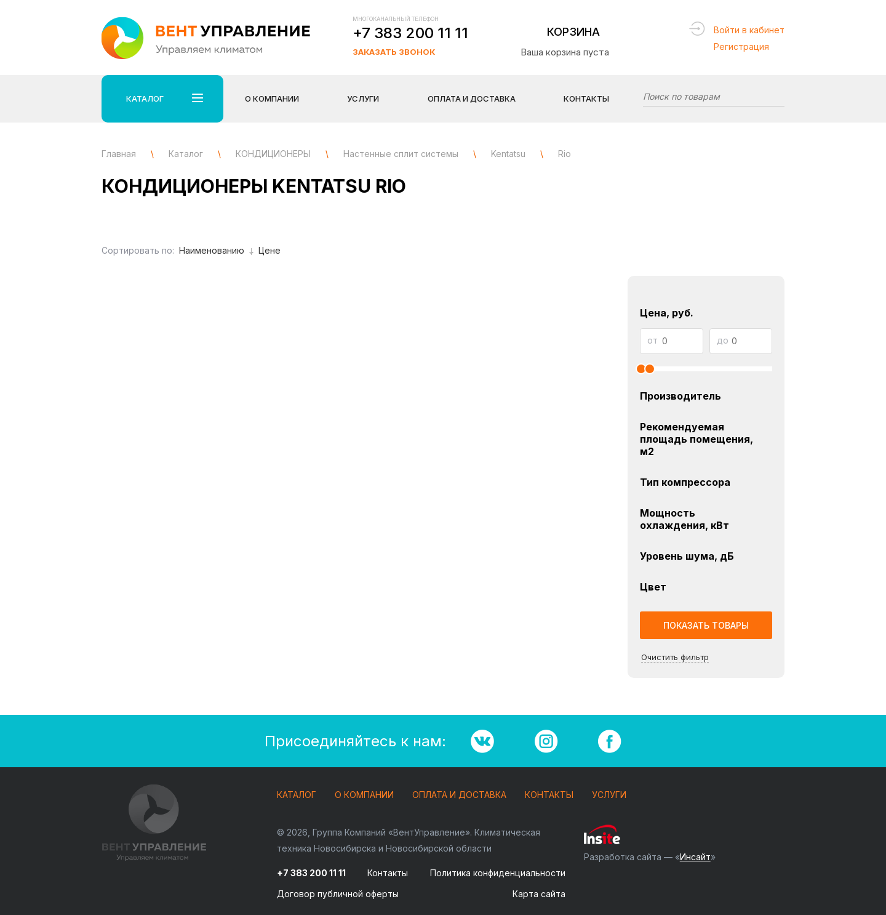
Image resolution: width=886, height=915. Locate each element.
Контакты (586, 98)
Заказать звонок (394, 52)
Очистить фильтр (675, 657)
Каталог (296, 795)
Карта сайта (539, 894)
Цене (269, 250)
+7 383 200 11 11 (410, 33)
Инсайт (695, 857)
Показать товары (706, 625)
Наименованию (216, 250)
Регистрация (741, 46)
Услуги (609, 795)
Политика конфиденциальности (497, 873)
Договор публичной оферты (338, 894)
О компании (364, 795)
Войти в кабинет (749, 30)
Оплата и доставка (459, 795)
